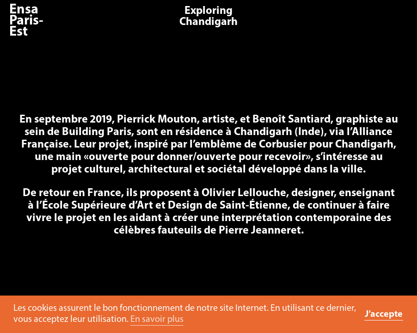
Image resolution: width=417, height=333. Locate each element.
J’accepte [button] (384, 314)
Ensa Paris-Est (26, 21)
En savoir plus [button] (157, 319)
